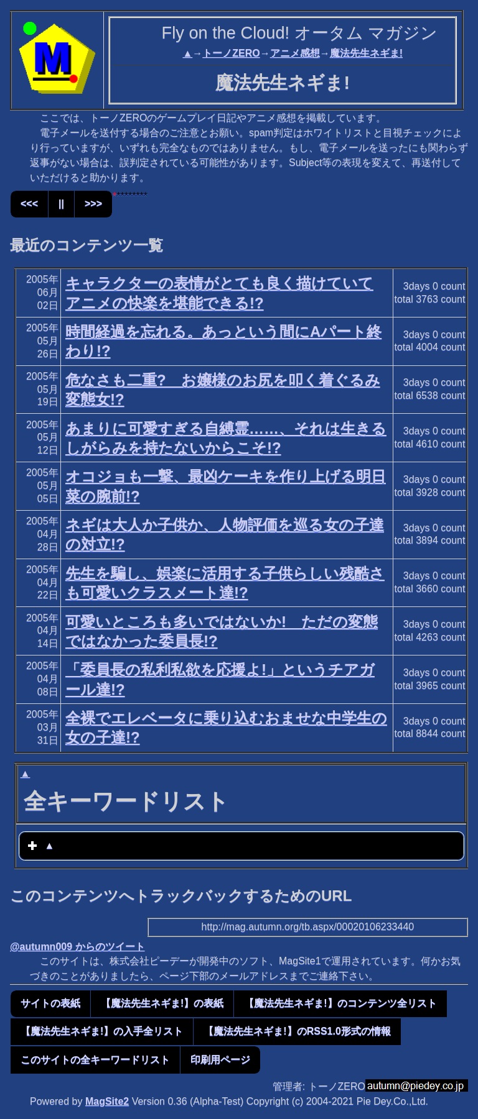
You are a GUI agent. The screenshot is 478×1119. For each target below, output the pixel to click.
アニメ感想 (295, 53)
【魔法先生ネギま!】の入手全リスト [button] (102, 1031)
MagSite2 (107, 1101)
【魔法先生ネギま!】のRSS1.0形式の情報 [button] (297, 1031)
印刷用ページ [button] (220, 1059)
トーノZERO (231, 53)
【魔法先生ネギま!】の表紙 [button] (162, 1003)
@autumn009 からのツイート (77, 946)
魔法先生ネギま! (366, 53)
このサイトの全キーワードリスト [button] (95, 1059)
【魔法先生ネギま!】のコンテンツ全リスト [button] (340, 1003)
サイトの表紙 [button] (50, 1003)
